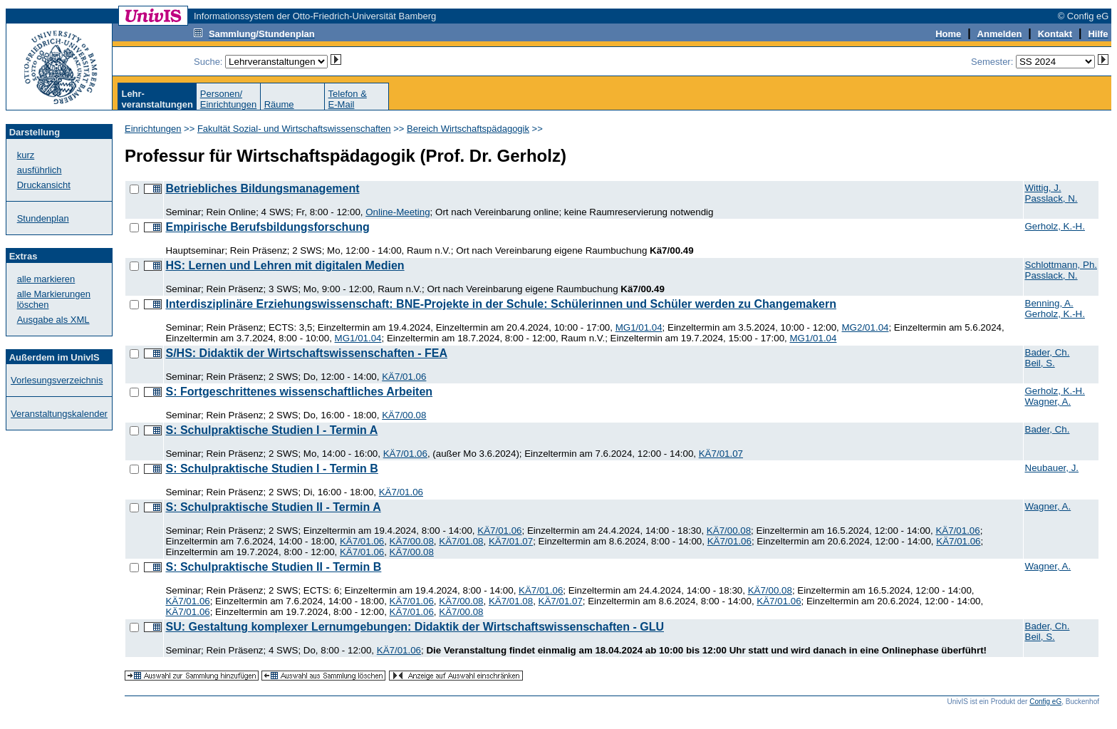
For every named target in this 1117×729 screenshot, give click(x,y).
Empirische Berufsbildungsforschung (267, 227)
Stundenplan (43, 218)
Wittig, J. (1043, 187)
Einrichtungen (153, 128)
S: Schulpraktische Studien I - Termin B (271, 468)
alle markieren (46, 279)
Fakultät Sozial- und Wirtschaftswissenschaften (294, 128)
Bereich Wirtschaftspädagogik (468, 128)
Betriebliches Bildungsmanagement (262, 188)
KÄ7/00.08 (404, 415)
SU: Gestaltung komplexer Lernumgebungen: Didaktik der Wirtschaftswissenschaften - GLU (414, 627)
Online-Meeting (397, 212)
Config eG (1045, 701)
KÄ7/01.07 (721, 453)
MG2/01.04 (865, 327)
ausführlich (39, 170)
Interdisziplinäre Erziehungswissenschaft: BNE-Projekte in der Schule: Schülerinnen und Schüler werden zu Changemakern (500, 304)
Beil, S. (1040, 363)
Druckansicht (44, 185)
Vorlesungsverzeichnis (57, 380)
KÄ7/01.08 (461, 541)
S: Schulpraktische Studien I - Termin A (271, 430)
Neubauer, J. (1052, 467)
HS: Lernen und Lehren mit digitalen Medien (284, 265)
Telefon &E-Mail (347, 99)
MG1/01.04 (639, 327)
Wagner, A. (1048, 401)
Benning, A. (1049, 303)
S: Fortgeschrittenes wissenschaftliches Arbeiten (298, 392)
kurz (26, 155)
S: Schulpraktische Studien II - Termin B (273, 567)
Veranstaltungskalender (59, 413)
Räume (279, 104)
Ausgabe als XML (53, 319)
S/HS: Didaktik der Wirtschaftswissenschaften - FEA (306, 353)
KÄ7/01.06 (404, 376)
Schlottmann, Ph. (1061, 264)
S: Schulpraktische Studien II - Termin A (272, 507)
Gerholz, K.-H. (1055, 226)
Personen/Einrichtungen (228, 99)
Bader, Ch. (1047, 352)
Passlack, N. (1051, 198)
